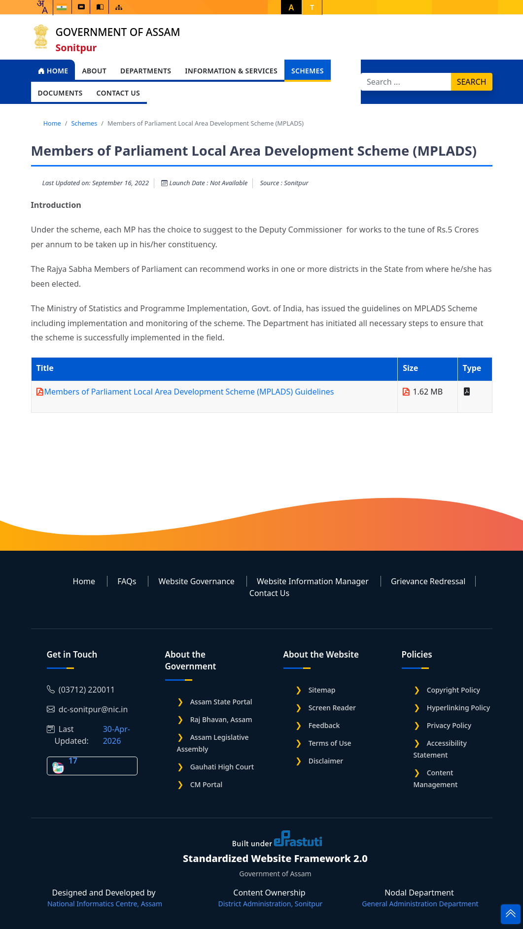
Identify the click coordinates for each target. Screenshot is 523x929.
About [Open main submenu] (94, 70)
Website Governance (196, 581)
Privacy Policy (449, 725)
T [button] (312, 7)
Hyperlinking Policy (458, 707)
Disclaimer (326, 760)
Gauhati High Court (222, 766)
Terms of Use (330, 743)
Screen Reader (332, 707)
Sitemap (322, 690)
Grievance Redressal (428, 581)
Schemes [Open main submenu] (307, 70)
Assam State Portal (221, 701)
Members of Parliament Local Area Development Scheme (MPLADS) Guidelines (189, 391)
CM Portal (206, 784)
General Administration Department (420, 903)
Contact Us (269, 593)
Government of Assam (118, 32)
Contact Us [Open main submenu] (118, 93)
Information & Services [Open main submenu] (231, 70)
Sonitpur (76, 47)
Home (53, 70)
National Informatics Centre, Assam (104, 903)
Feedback (324, 725)
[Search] (406, 82)
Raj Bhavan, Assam (221, 719)
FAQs (126, 581)
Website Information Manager (313, 581)
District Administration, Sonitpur (270, 903)
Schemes (84, 123)
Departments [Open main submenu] (145, 70)
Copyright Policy (453, 690)
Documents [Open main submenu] (60, 93)
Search (472, 81)
